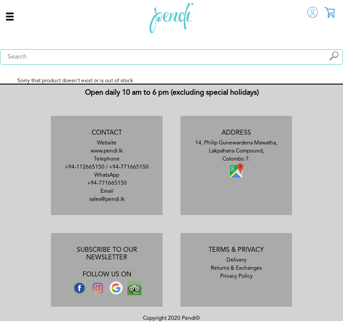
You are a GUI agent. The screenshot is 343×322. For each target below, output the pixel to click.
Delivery (236, 260)
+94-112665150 (85, 167)
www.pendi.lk (107, 151)
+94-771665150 (129, 167)
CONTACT (107, 133)
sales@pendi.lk (107, 199)
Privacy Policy (236, 276)
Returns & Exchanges (236, 268)
